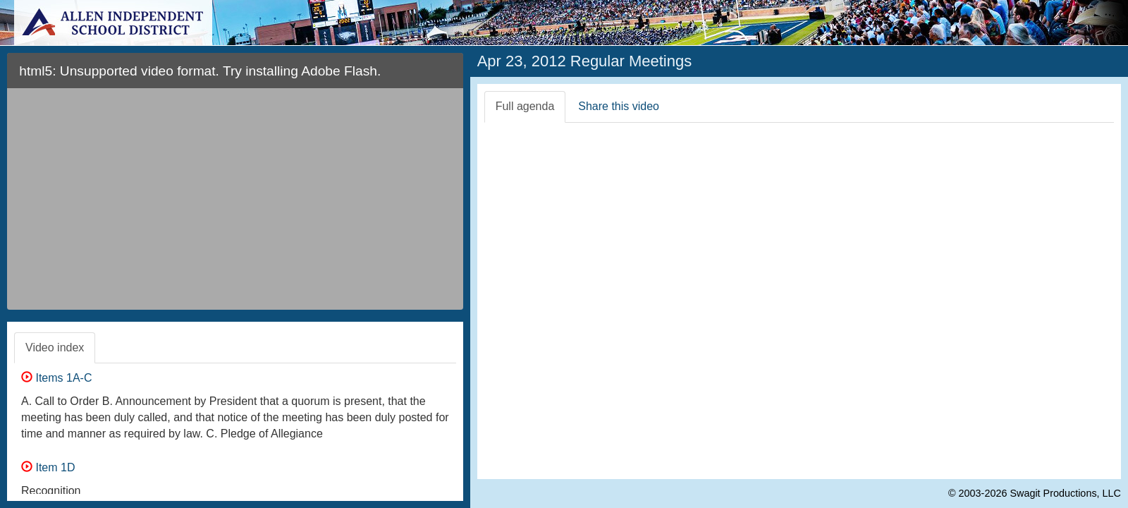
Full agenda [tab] (525, 106)
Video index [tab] (54, 347)
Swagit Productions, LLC (1065, 493)
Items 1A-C (56, 378)
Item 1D (48, 467)
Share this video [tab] (618, 106)
